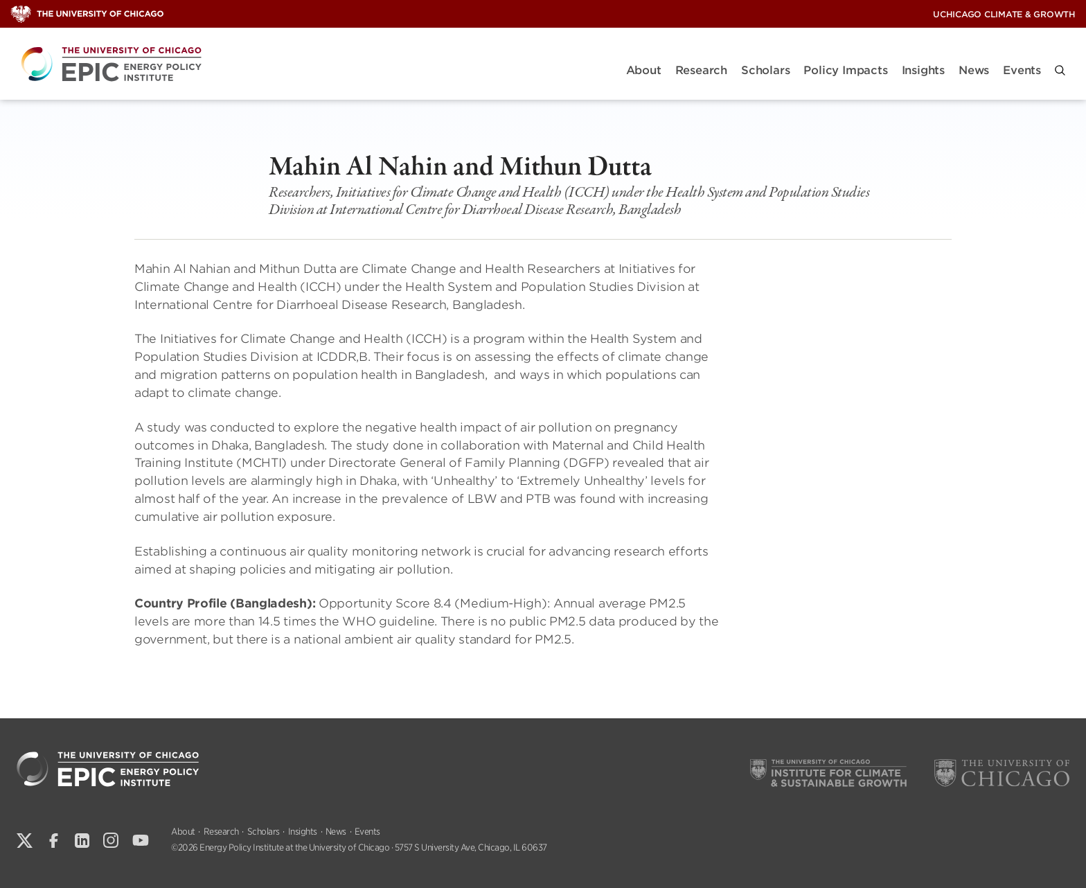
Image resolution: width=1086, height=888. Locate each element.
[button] (1060, 70)
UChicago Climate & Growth (1004, 14)
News (974, 70)
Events (1022, 70)
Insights (923, 70)
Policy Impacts (845, 70)
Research (701, 70)
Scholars (765, 70)
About (643, 70)
